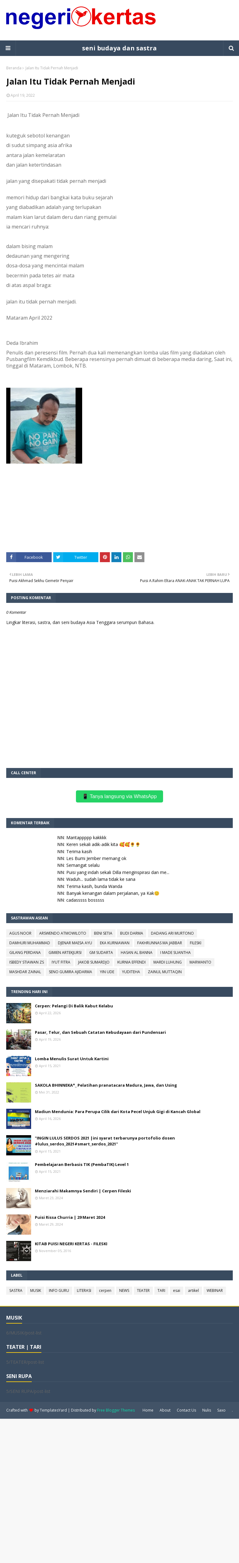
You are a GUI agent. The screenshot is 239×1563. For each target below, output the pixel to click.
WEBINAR (215, 1290)
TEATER (143, 1290)
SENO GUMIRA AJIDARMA (70, 971)
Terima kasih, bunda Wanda (94, 886)
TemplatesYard (53, 1410)
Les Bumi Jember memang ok (96, 858)
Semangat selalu (83, 865)
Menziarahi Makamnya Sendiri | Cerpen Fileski (83, 1191)
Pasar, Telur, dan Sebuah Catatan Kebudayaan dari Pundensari (100, 1032)
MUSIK (35, 1290)
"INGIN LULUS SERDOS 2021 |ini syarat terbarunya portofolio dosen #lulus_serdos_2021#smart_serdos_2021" (105, 1141)
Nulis (206, 1410)
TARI (161, 1290)
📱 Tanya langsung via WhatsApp (119, 796)
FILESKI (195, 943)
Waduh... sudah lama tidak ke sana (100, 879)
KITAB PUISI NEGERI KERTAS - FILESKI (71, 1243)
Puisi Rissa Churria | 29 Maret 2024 (70, 1217)
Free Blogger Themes (116, 1410)
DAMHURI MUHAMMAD (29, 943)
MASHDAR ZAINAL (25, 971)
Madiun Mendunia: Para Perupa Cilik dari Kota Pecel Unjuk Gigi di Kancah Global (117, 1111)
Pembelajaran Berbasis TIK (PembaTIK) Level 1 (82, 1164)
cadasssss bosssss (85, 900)
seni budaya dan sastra (119, 48)
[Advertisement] (119, 1490)
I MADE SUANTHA (175, 952)
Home (148, 1410)
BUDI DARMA (131, 933)
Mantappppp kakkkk (86, 837)
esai (176, 1290)
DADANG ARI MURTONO (172, 933)
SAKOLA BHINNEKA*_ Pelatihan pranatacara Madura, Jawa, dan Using (106, 1085)
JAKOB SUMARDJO (94, 962)
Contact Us (186, 1410)
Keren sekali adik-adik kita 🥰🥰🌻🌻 (103, 844)
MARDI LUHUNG (167, 962)
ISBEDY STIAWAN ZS (26, 962)
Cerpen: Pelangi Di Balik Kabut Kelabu (74, 1006)
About (165, 1410)
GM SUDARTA (101, 952)
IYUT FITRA (61, 962)
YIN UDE (107, 971)
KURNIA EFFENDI (131, 962)
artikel (193, 1290)
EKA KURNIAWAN (114, 943)
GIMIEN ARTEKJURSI (65, 952)
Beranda (13, 68)
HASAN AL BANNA (136, 952)
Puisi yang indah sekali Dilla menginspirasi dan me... (117, 872)
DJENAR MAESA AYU (75, 943)
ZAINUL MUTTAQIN (165, 971)
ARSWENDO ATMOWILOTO (62, 933)
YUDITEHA (131, 971)
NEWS (124, 1290)
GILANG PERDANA (25, 952)
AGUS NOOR (20, 933)
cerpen (105, 1290)
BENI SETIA (103, 933)
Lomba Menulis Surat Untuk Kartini (72, 1058)
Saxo (221, 1410)
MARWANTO (200, 962)
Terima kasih (79, 851)
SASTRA (15, 1290)
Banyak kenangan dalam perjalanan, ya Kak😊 (112, 893)
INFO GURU (59, 1290)
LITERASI (84, 1290)
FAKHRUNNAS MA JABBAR (159, 943)
